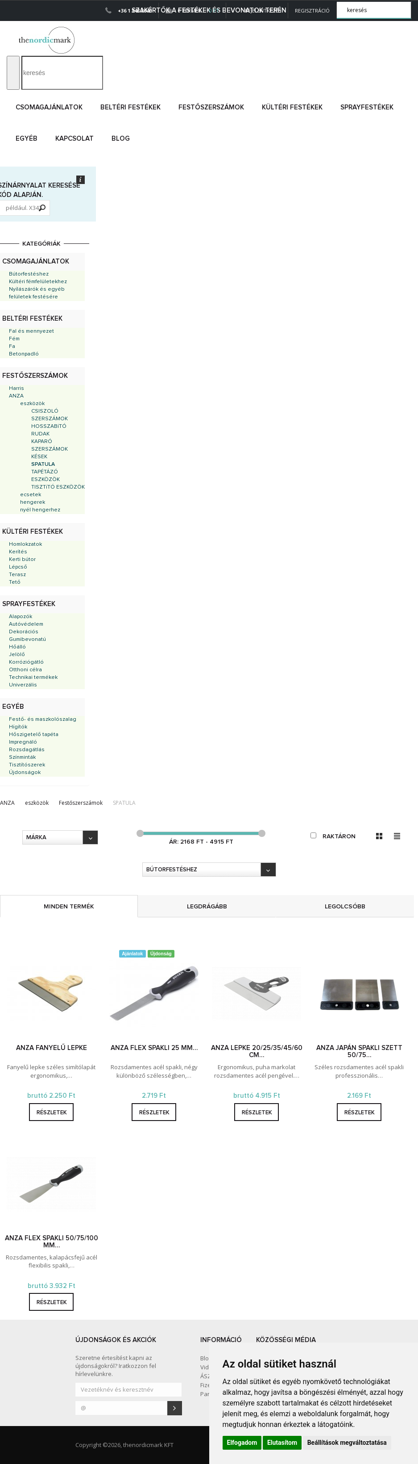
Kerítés (18, 552)
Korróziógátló (26, 662)
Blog (121, 138)
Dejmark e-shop (48, 40)
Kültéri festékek (292, 107)
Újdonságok (25, 772)
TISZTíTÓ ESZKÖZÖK (58, 487)
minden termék (69, 906)
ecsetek (30, 495)
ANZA (16, 396)
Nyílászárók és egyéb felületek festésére (37, 293)
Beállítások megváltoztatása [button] (347, 1442)
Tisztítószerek (27, 765)
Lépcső (18, 567)
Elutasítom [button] (282, 1442)
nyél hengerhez (40, 510)
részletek (52, 1113)
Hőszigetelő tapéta (33, 734)
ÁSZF (207, 1376)
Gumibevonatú (27, 639)
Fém (14, 339)
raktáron (333, 836)
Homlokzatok (25, 544)
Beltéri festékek (130, 107)
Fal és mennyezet (31, 331)
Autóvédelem (26, 624)
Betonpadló (24, 354)
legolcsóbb (345, 906)
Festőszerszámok (211, 107)
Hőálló (17, 647)
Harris (16, 388)
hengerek (32, 502)
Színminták (22, 757)
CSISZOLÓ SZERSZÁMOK (49, 415)
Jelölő (17, 654)
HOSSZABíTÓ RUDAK (48, 430)
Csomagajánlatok (49, 107)
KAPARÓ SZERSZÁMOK (49, 445)
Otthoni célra (25, 670)
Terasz (17, 574)
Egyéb (26, 138)
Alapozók (20, 616)
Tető (15, 582)
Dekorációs (23, 632)
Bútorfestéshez (29, 274)
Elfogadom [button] (242, 1442)
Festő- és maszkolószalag (42, 719)
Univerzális (23, 685)
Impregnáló (23, 742)
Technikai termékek (33, 677)
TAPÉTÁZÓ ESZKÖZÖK (45, 475)
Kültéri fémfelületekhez (38, 281)
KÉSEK (39, 457)
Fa (12, 346)
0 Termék (192, 10)
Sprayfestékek (366, 107)
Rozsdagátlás (27, 750)
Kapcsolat (74, 138)
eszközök (32, 403)
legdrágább (207, 906)
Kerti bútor (22, 559)
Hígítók (18, 727)
